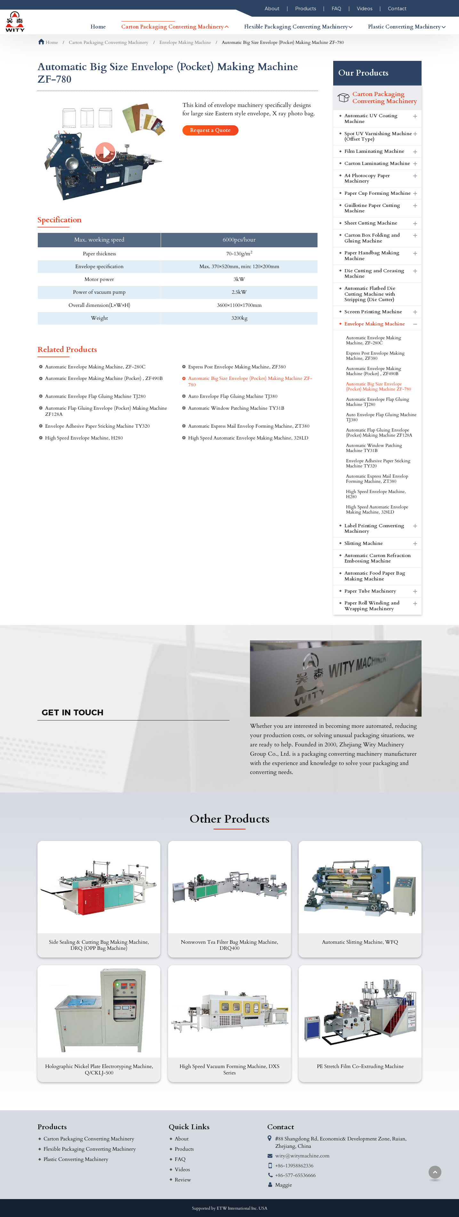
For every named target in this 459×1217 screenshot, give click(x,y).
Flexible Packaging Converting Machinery (90, 1149)
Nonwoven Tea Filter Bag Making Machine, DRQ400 (229, 945)
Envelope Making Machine (185, 42)
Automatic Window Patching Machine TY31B (236, 408)
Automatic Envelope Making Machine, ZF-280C (95, 367)
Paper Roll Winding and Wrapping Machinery (371, 606)
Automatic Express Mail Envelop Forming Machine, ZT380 (249, 426)
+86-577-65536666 (295, 1175)
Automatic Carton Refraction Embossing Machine (377, 558)
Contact (397, 8)
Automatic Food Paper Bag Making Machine (374, 576)
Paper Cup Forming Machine (377, 193)
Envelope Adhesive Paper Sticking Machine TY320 (97, 426)
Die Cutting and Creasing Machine (374, 273)
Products (305, 8)
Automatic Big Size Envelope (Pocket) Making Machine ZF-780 (250, 381)
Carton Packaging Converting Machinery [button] (172, 26)
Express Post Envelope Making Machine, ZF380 (237, 367)
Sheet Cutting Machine (370, 223)
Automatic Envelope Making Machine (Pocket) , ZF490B (104, 378)
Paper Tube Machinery (370, 591)
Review (183, 1179)
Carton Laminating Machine (377, 163)
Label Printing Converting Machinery (374, 528)
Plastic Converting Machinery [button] (404, 26)
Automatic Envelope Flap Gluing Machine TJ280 (95, 396)
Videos (364, 8)
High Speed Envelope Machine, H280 (84, 438)
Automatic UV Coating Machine (371, 118)
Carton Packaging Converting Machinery (108, 42)
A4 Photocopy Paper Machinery (367, 178)
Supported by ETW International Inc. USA (229, 1208)
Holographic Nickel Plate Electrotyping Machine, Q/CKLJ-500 (99, 1069)
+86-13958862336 (294, 1165)
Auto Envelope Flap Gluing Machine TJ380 (233, 396)
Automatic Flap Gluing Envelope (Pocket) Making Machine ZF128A (106, 411)
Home (98, 26)
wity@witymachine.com (302, 1155)
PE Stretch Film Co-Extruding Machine (360, 1066)
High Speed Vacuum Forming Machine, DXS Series (229, 1069)
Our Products (363, 73)
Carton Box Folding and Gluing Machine (372, 238)
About (272, 8)
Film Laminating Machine (374, 151)
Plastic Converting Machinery (76, 1159)
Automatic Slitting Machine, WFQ (360, 942)
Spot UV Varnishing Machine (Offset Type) (378, 136)
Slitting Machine (363, 543)
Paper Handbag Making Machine (371, 256)
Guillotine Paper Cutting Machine (372, 208)
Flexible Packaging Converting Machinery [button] (296, 26)
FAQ (336, 8)
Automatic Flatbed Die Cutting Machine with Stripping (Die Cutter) (369, 294)
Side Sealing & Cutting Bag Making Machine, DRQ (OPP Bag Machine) (99, 945)
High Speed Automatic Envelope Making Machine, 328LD (248, 438)
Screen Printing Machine (373, 311)
